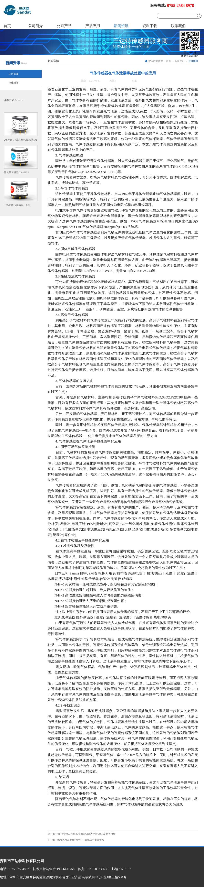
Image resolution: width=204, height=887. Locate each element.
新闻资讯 (179, 61)
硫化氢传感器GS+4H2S (16, 172)
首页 (7, 26)
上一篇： (81, 833)
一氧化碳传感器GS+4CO (17, 205)
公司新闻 (193, 61)
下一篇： (76, 840)
